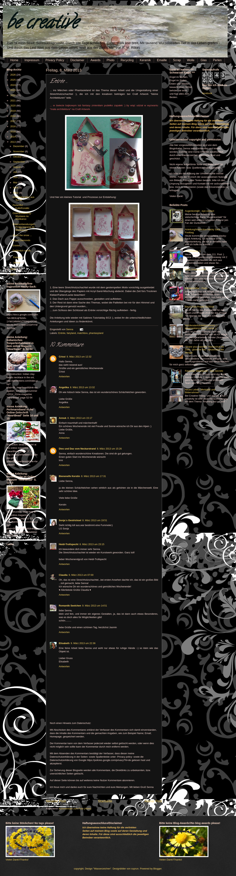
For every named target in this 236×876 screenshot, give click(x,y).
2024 (13, 85)
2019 (13, 110)
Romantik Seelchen (70, 605)
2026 (13, 74)
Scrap (177, 60)
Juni (15, 177)
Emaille (162, 60)
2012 (13, 269)
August (17, 167)
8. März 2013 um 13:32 (82, 387)
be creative (42, 24)
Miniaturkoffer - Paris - (196, 288)
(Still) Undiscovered (195, 269)
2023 (13, 90)
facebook (207, 93)
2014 (13, 136)
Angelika (64, 387)
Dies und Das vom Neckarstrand (77, 448)
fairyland (71, 333)
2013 (13, 141)
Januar (17, 262)
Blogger (157, 868)
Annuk (62, 418)
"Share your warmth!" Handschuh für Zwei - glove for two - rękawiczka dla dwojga (204, 349)
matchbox (82, 333)
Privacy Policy (55, 60)
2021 (13, 100)
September (19, 161)
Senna (70, 329)
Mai (15, 182)
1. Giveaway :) (192, 251)
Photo (110, 60)
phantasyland (96, 333)
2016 (13, 126)
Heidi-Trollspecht (68, 544)
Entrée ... (17, 245)
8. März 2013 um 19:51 (94, 520)
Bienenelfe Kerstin (69, 476)
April (16, 187)
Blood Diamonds (21, 240)
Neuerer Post (56, 801)
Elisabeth (64, 643)
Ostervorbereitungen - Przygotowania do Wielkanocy (24, 227)
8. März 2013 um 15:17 (79, 418)
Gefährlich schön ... (23, 250)
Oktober (17, 156)
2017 (13, 121)
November (19, 151)
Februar (17, 257)
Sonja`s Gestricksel (70, 520)
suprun (135, 868)
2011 (13, 274)
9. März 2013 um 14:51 (94, 605)
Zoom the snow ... (22, 235)
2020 (13, 105)
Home (14, 60)
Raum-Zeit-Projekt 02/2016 (199, 306)
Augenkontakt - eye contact (199, 211)
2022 (13, 95)
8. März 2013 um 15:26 (109, 448)
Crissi (62, 356)
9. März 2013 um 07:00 (81, 575)
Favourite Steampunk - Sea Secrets (204, 370)
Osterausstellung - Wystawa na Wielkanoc (22, 216)
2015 (13, 131)
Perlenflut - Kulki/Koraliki (21, 206)
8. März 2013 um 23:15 (91, 544)
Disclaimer (77, 60)
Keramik (145, 60)
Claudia (63, 575)
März (16, 192)
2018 (13, 116)
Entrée (61, 333)
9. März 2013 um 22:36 (83, 643)
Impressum (32, 60)
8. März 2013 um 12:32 (79, 356)
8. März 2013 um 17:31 (93, 476)
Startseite (105, 801)
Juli (15, 172)
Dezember (19, 146)
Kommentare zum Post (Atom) (75, 808)
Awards (95, 60)
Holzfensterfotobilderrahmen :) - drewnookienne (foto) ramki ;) (202, 327)
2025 (13, 79)
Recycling (127, 60)
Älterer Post (153, 801)
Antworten (64, 376)
